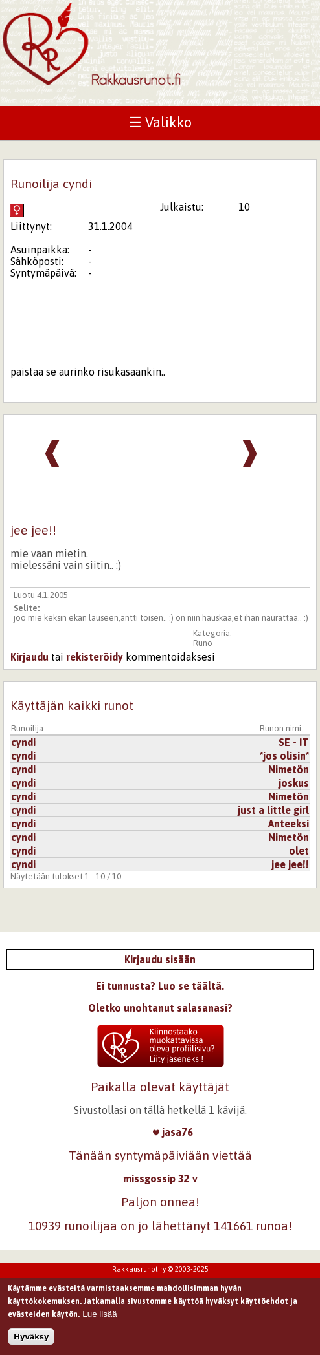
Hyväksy (31, 1342)
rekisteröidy (94, 657)
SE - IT (294, 742)
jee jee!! (290, 864)
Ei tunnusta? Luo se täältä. (160, 986)
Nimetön (288, 769)
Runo (202, 643)
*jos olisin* (284, 756)
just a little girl (273, 810)
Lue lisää (99, 1320)
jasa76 (173, 1132)
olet (299, 851)
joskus (294, 783)
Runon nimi (280, 728)
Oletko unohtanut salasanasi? (160, 1008)
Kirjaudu (29, 657)
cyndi (23, 742)
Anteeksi (288, 823)
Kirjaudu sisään (160, 959)
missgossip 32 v (160, 1178)
